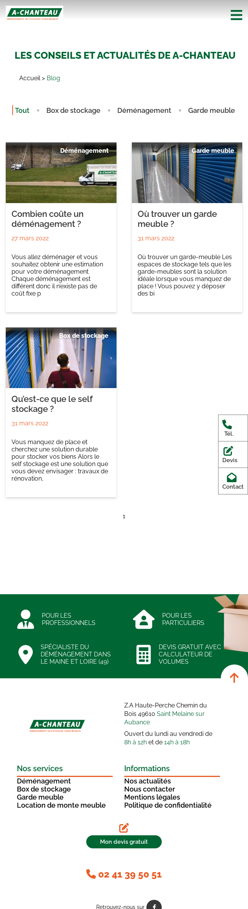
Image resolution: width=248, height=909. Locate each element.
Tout (22, 110)
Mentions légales (152, 797)
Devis (229, 454)
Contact (233, 481)
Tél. (228, 428)
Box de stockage (73, 110)
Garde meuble (211, 110)
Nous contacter (149, 789)
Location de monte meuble (61, 805)
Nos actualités (147, 781)
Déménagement (144, 110)
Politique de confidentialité (168, 805)
